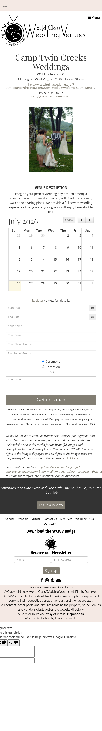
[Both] (47, 372)
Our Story (50, 523)
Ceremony (51, 361)
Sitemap (35, 587)
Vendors (23, 519)
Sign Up (51, 570)
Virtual (36, 519)
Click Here (71, 458)
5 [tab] (56, 175)
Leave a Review (51, 505)
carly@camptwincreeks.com (51, 96)
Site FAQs (66, 519)
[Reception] (43, 366)
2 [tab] (40, 175)
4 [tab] (51, 175)
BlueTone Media (66, 618)
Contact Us (50, 519)
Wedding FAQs (84, 519)
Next (96, 140)
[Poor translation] (14, 642)
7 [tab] (68, 175)
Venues (10, 519)
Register (38, 300)
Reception (51, 367)
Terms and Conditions (58, 587)
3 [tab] (45, 175)
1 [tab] (34, 175)
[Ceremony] (43, 361)
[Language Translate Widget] (5, 6)
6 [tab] (62, 175)
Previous (5, 140)
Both (51, 372)
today (69, 220)
